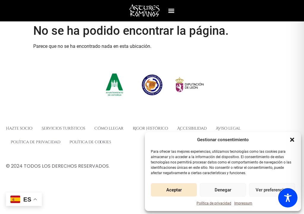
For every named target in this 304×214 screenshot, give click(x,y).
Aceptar (174, 190)
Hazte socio (19, 128)
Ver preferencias (272, 190)
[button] (292, 140)
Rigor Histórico (150, 128)
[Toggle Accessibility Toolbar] (288, 198)
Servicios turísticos (63, 128)
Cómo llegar (109, 128)
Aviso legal (228, 128)
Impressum (243, 203)
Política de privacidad (214, 203)
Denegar (223, 190)
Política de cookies (90, 142)
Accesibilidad (192, 128)
